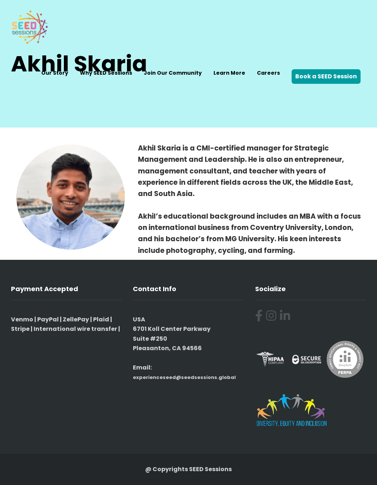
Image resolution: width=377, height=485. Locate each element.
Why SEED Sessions (106, 73)
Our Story (54, 73)
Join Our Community (173, 73)
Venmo (22, 319)
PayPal (48, 319)
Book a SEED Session (326, 76)
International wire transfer (75, 329)
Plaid (101, 319)
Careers (268, 73)
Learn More (229, 73)
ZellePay (76, 319)
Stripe (20, 329)
